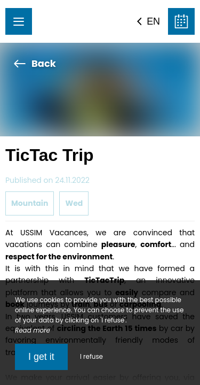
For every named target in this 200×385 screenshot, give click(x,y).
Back (34, 63)
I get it (41, 356)
